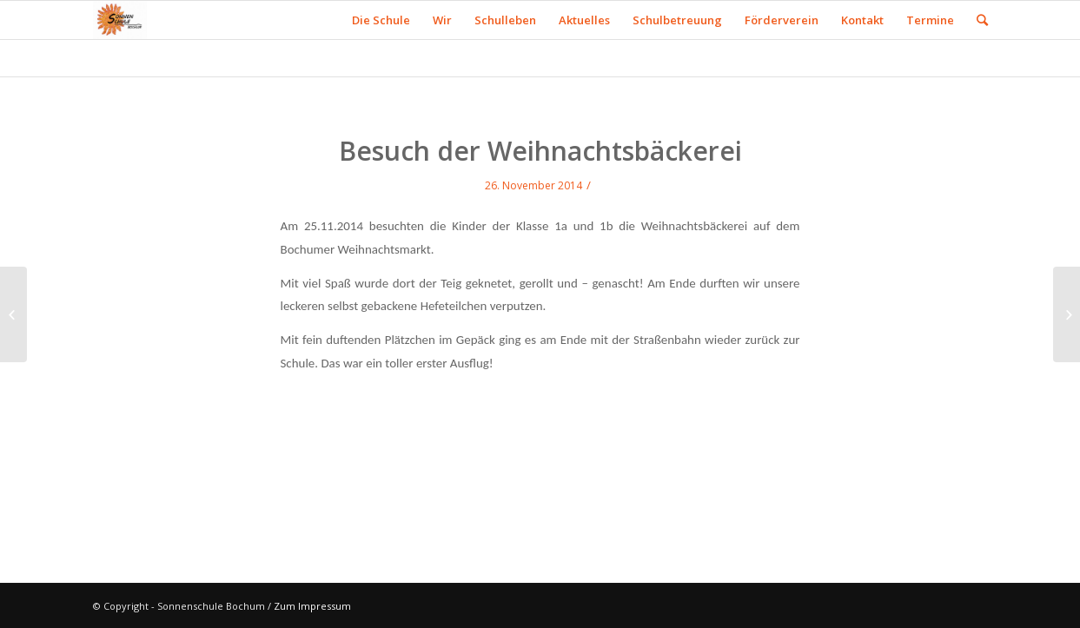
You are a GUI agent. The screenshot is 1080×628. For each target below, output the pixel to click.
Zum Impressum (312, 605)
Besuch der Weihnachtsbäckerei (540, 151)
